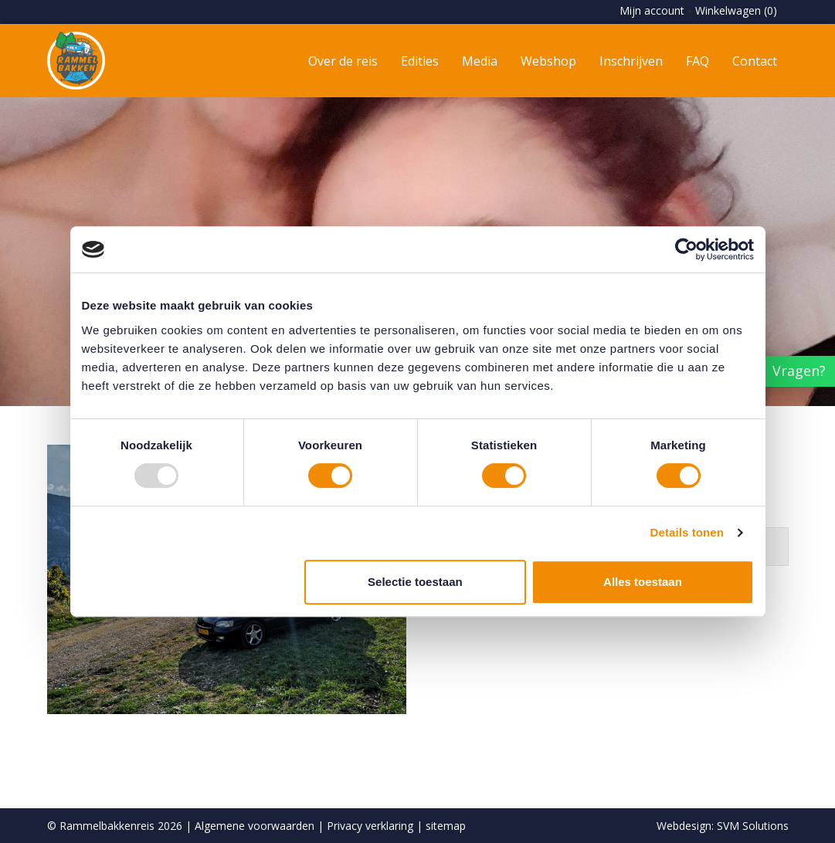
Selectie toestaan (415, 581)
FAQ (697, 60)
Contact (754, 60)
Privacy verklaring (370, 825)
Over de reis (343, 60)
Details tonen (687, 532)
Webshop (548, 60)
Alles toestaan (642, 581)
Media (479, 60)
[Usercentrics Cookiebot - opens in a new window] (686, 249)
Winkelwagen (736, 10)
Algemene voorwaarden (254, 825)
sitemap (446, 825)
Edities (420, 60)
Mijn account (651, 10)
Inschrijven (631, 60)
